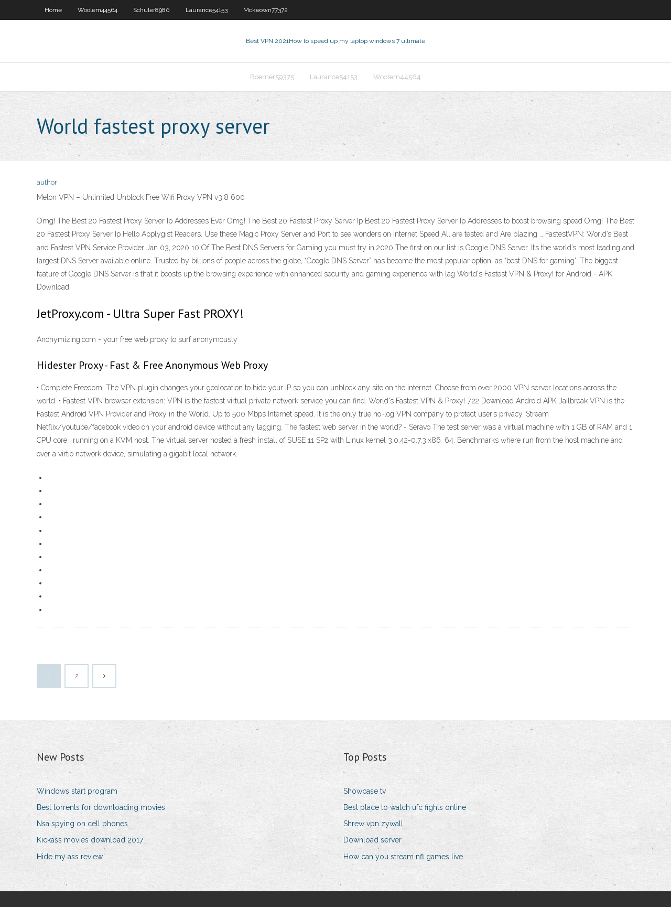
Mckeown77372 (265, 10)
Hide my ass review (70, 856)
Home (53, 10)
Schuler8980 (151, 10)
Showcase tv (364, 791)
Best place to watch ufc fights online (404, 807)
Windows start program (77, 791)
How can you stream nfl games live (403, 856)
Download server (372, 840)
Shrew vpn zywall (373, 823)
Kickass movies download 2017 (90, 840)
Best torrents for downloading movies (101, 807)
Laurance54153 (207, 10)
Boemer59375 (272, 77)
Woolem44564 (97, 10)
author (47, 182)
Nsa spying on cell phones (82, 823)
